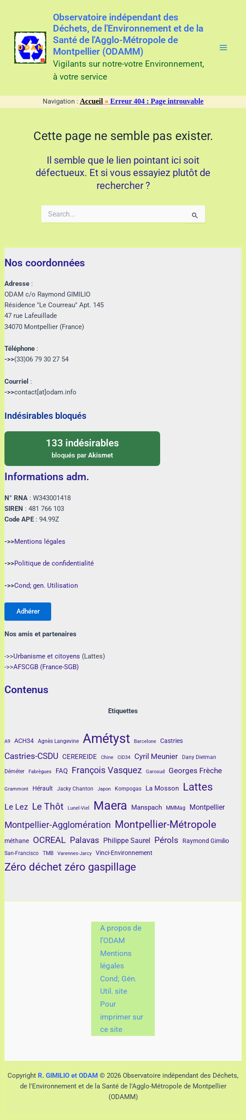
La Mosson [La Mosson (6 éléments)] (162, 788)
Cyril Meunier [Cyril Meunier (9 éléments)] (156, 756)
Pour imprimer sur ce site (121, 1017)
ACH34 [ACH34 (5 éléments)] (24, 740)
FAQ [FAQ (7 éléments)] (62, 771)
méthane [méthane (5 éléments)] (16, 840)
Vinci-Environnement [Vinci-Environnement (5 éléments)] (124, 852)
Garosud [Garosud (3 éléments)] (155, 772)
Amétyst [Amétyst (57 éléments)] (106, 738)
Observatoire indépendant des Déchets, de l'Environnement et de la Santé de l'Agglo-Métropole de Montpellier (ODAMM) (128, 34)
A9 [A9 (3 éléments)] (7, 741)
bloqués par (82, 447)
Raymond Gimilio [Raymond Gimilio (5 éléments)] (205, 840)
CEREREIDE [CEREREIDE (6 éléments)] (79, 757)
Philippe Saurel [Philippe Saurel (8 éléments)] (126, 840)
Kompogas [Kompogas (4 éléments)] (128, 789)
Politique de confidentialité (54, 563)
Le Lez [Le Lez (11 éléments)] (16, 806)
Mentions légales (39, 541)
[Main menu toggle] (223, 47)
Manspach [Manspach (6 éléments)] (146, 807)
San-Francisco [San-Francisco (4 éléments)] (21, 853)
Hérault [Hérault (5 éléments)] (42, 788)
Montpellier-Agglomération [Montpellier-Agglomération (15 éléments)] (57, 824)
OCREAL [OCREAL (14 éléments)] (49, 840)
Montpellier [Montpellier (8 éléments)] (207, 807)
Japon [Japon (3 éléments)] (104, 789)
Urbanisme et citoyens (46, 656)
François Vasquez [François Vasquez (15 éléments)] (107, 770)
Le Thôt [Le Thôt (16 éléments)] (48, 806)
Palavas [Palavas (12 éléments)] (84, 840)
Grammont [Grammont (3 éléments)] (16, 789)
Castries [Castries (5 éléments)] (171, 740)
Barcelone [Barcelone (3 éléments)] (145, 741)
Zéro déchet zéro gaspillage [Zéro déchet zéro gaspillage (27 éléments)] (70, 866)
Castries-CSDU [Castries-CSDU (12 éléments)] (31, 756)
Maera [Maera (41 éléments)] (110, 806)
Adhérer (28, 611)
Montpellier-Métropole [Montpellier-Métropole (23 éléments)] (165, 824)
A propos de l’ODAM (120, 934)
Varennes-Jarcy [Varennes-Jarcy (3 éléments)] (74, 853)
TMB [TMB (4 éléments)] (48, 853)
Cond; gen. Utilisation (46, 585)
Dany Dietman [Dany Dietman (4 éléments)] (199, 757)
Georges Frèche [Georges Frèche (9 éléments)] (195, 770)
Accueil (91, 101)
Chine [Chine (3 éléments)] (107, 757)
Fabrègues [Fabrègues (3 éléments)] (40, 772)
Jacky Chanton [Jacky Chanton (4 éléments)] (75, 789)
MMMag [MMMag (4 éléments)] (176, 808)
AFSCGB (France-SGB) (46, 667)
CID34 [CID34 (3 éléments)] (123, 757)
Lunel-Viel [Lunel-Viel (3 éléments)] (78, 808)
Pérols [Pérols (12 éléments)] (166, 840)
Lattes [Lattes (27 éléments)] (198, 786)
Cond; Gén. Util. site (118, 985)
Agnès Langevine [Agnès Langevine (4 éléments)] (58, 741)
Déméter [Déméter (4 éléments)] (14, 771)
